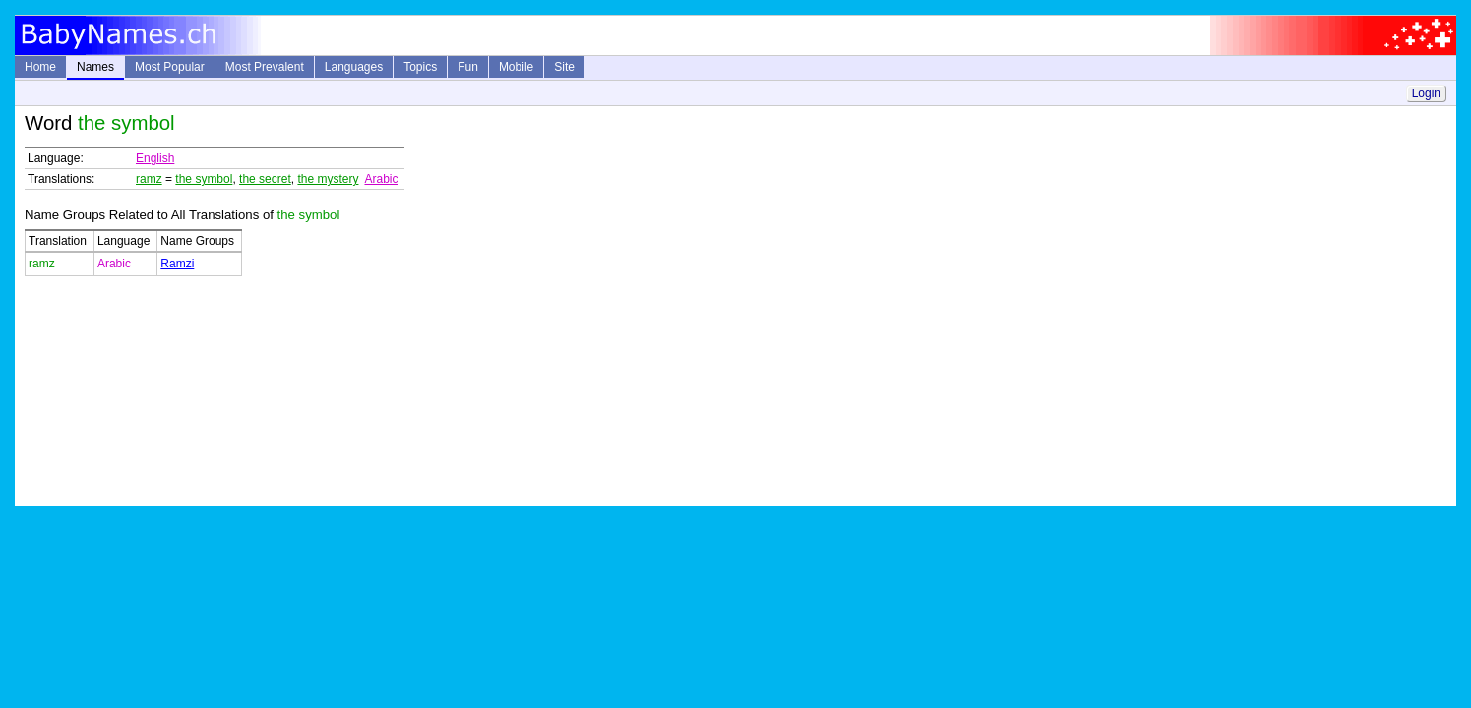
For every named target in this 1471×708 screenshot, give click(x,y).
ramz (149, 179)
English (155, 158)
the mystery (327, 179)
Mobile (516, 67)
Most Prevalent (264, 67)
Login (1426, 93)
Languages (354, 67)
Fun (468, 67)
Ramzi (177, 263)
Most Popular (170, 67)
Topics (420, 67)
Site (564, 67)
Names (95, 67)
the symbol (203, 179)
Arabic (381, 179)
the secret (265, 179)
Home (40, 67)
